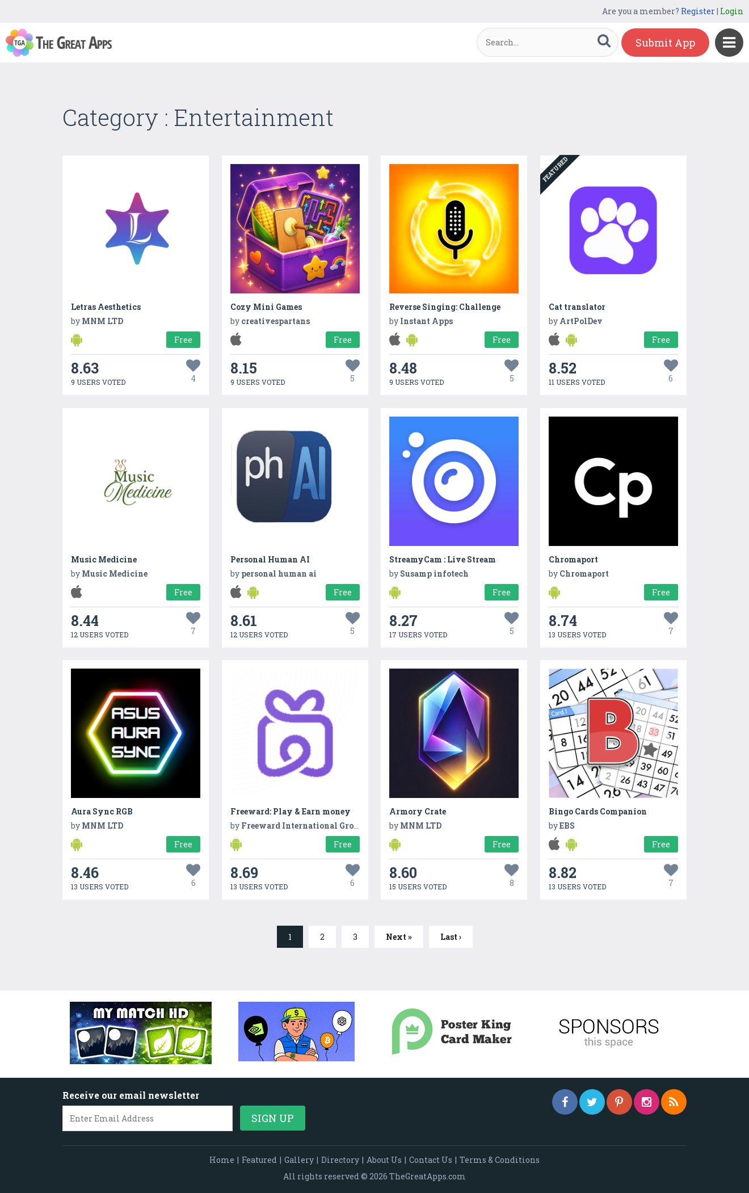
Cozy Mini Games (266, 306)
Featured (259, 1159)
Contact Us (430, 1159)
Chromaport (573, 559)
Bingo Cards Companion (598, 811)
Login (731, 11)
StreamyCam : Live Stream (442, 559)
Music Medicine (104, 559)
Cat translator (577, 306)
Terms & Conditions (500, 1159)
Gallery (299, 1159)
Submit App (665, 42)
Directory (340, 1159)
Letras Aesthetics (106, 306)
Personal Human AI (270, 559)
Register (698, 11)
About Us (384, 1159)
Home (221, 1159)
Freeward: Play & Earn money (290, 811)
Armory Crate (417, 811)
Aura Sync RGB (102, 811)
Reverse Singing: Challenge (444, 306)
